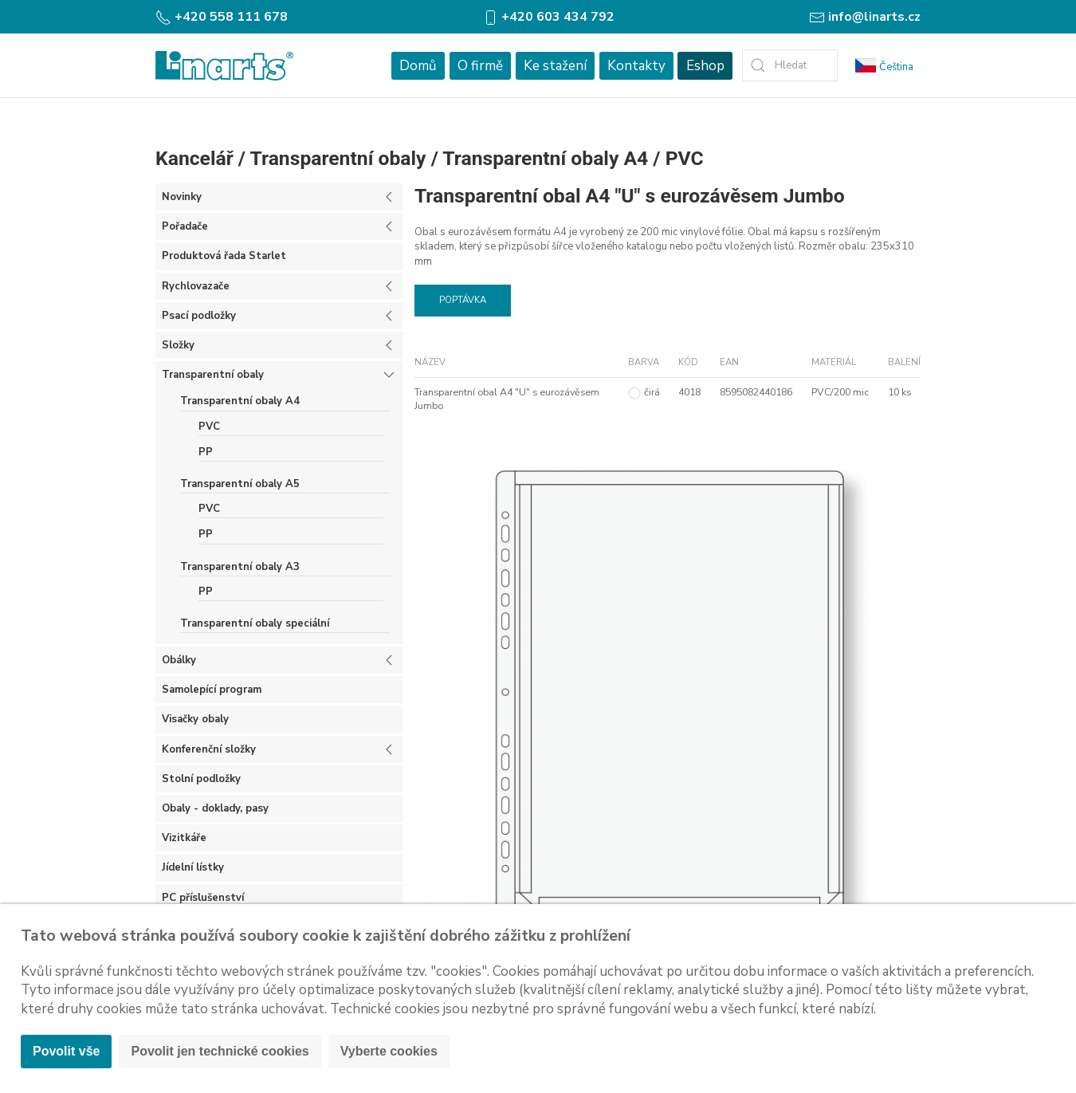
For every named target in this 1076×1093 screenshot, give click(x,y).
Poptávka (462, 300)
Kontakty (636, 66)
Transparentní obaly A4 (545, 158)
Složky (178, 345)
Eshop (705, 66)
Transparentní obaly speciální (254, 623)
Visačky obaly (195, 719)
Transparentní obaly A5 (240, 484)
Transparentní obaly (338, 158)
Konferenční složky (209, 749)
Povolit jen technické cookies (219, 1051)
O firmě (480, 66)
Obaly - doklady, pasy (215, 808)
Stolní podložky (201, 779)
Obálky (179, 660)
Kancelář (194, 158)
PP (205, 452)
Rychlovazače (196, 286)
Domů (418, 66)
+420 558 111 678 (221, 17)
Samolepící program (211, 689)
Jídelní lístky (193, 867)
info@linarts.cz (865, 17)
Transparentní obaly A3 (240, 567)
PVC (685, 158)
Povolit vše (66, 1051)
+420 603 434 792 (548, 17)
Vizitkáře (184, 838)
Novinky (182, 197)
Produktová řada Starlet (224, 256)
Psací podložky (199, 316)
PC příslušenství (203, 898)
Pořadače (185, 226)
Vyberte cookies (389, 1051)
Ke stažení (555, 66)
